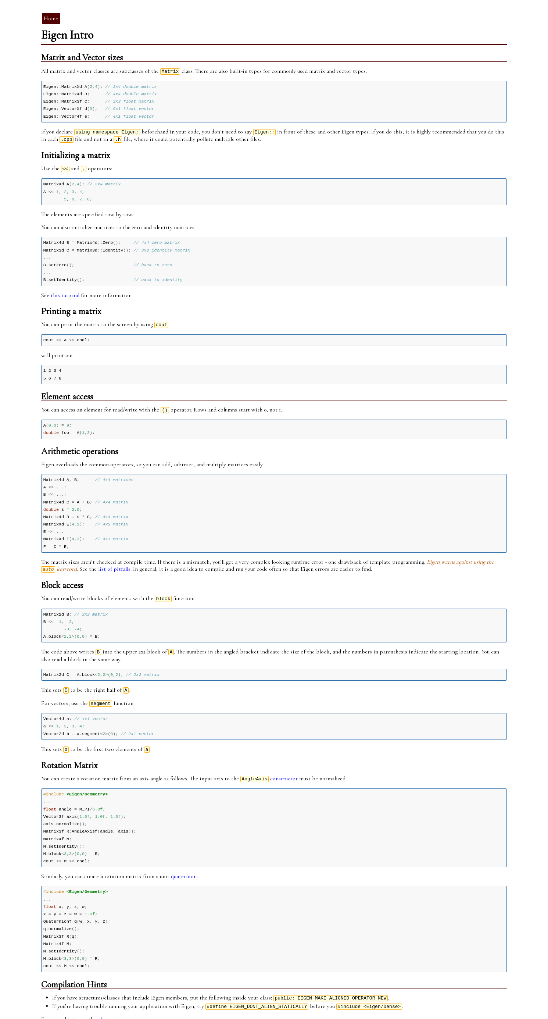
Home (51, 18)
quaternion (184, 854)
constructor (284, 760)
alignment (109, 992)
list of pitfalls (114, 556)
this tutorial (65, 288)
